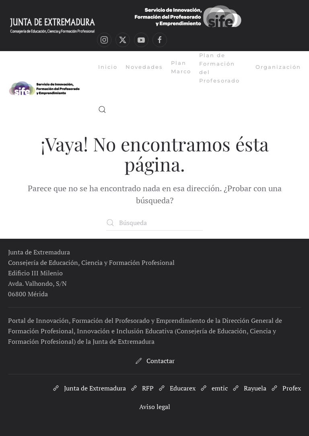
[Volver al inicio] (53, 88)
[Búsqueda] (154, 223)
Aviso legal (154, 406)
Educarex (177, 388)
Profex (285, 388)
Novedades (144, 67)
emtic (214, 388)
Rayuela (249, 388)
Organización (278, 67)
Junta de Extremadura (89, 388)
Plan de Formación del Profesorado (219, 68)
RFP (142, 388)
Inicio (107, 67)
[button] (102, 109)
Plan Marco (181, 67)
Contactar (154, 360)
